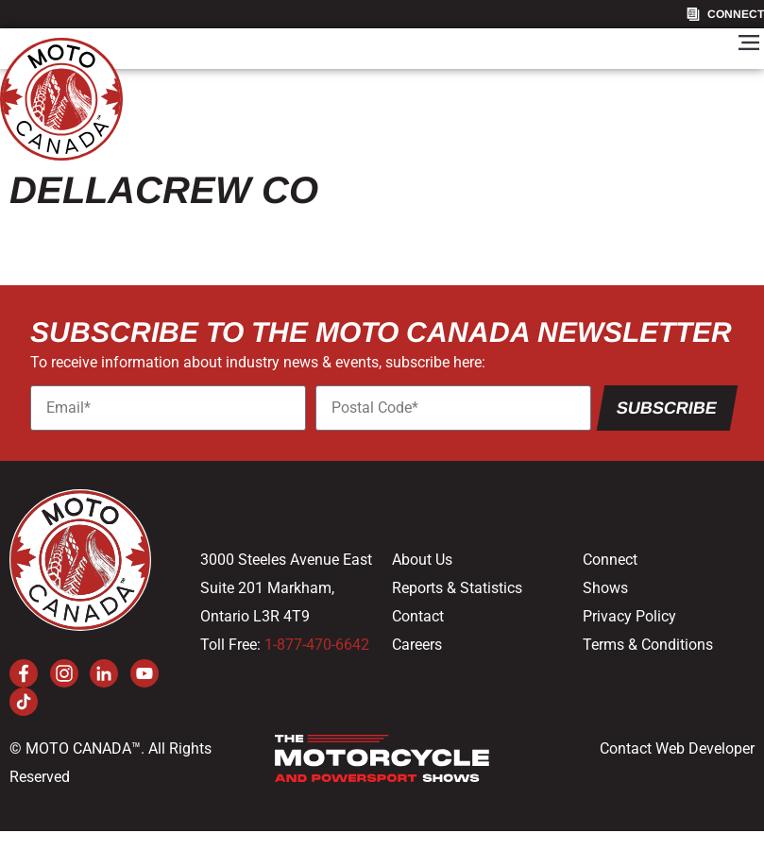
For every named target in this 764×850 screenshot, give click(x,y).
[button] (748, 44)
